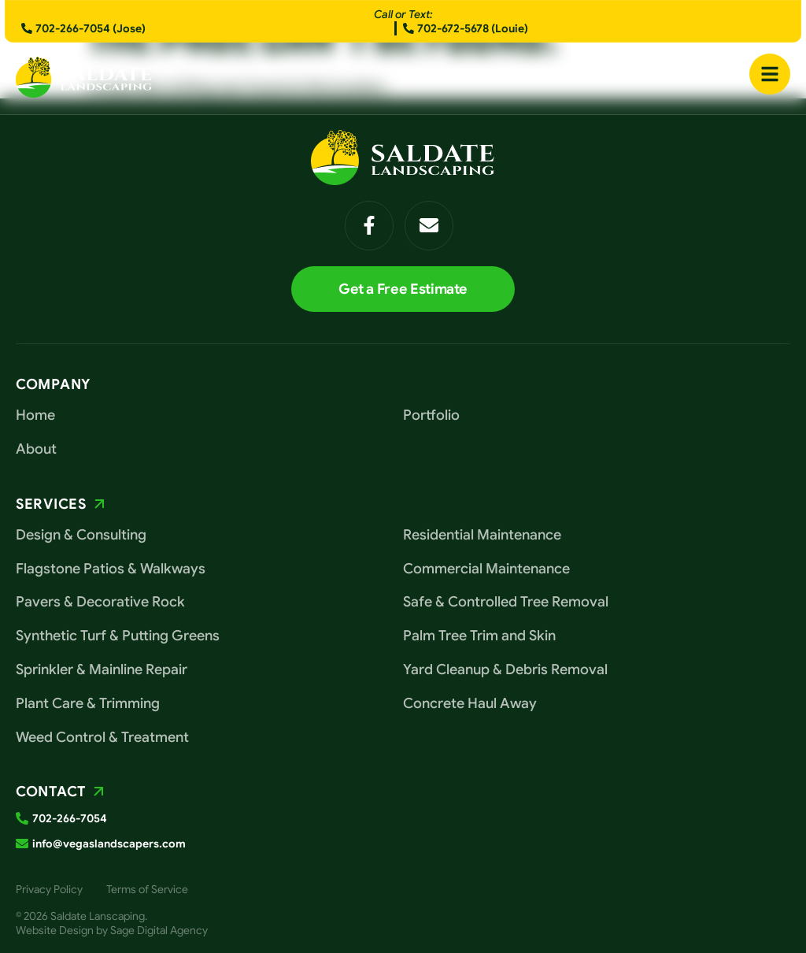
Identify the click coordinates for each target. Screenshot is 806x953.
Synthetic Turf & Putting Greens (118, 635)
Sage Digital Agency (159, 930)
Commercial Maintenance (486, 568)
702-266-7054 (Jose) (90, 28)
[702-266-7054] (22, 818)
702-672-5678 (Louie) (472, 28)
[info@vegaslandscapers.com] (22, 843)
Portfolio (431, 415)
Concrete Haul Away (470, 703)
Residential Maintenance (482, 534)
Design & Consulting (81, 534)
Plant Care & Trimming (88, 703)
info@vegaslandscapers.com (109, 843)
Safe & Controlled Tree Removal (505, 601)
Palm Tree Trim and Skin (479, 635)
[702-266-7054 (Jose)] (26, 28)
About (36, 449)
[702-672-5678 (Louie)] (408, 28)
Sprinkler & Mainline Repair (101, 669)
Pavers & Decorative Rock (100, 601)
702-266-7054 (69, 818)
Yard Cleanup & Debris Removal (505, 669)
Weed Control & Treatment (102, 737)
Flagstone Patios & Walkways (110, 568)
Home (35, 415)
